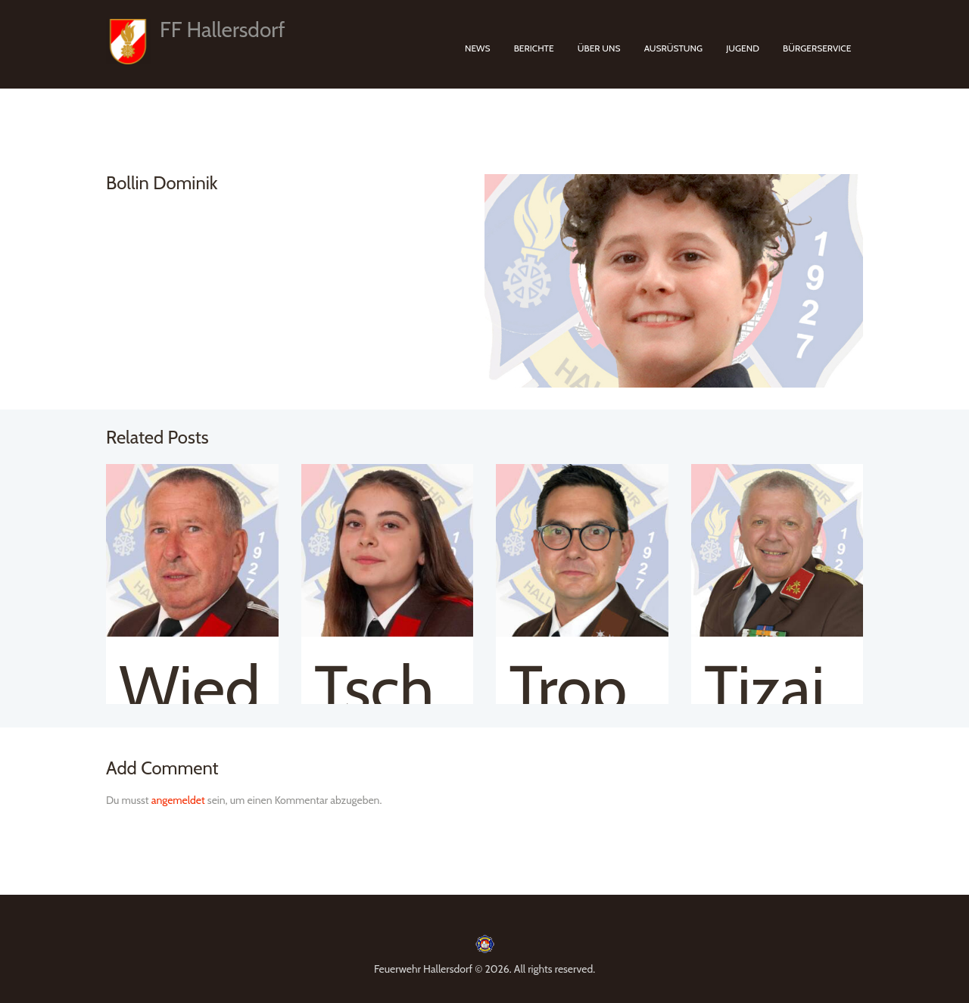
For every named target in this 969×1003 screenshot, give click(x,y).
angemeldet (178, 800)
